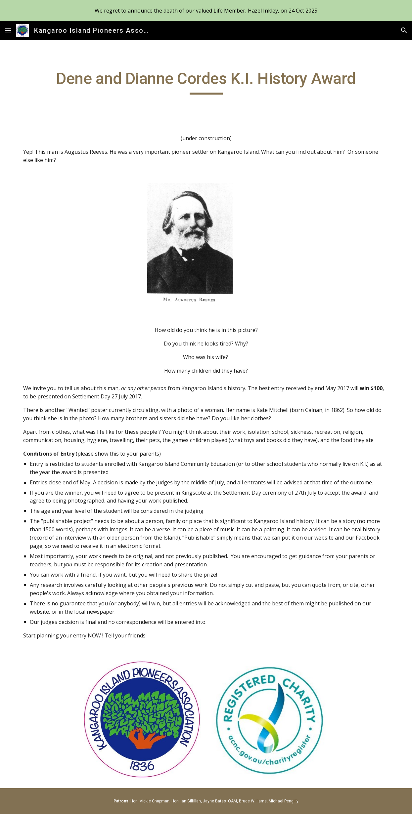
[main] (206, 81)
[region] (206, 10)
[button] (8, 30)
